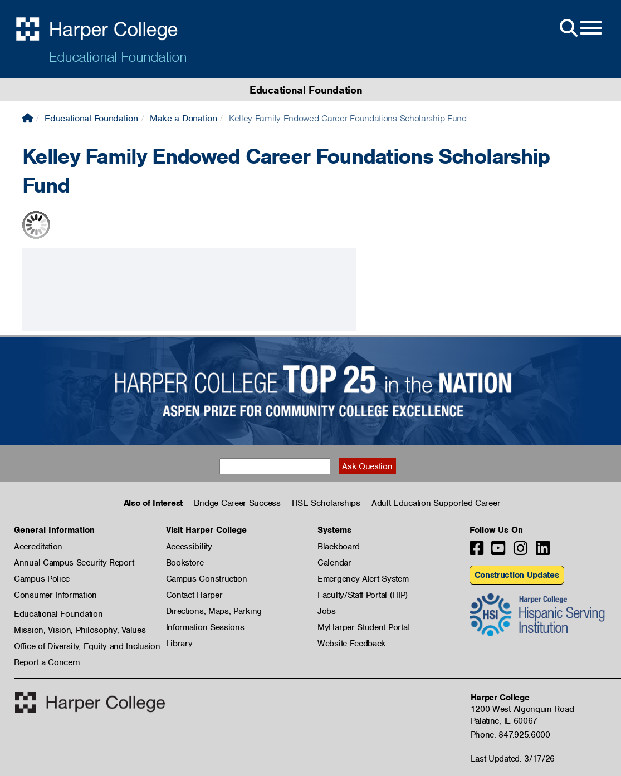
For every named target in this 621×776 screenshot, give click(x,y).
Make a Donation (183, 118)
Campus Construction (206, 579)
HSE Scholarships (326, 503)
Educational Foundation (117, 57)
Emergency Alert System (362, 579)
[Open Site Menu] (579, 28)
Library (179, 643)
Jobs (326, 611)
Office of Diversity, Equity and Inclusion (87, 646)
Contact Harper (194, 595)
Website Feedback (351, 643)
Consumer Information (55, 595)
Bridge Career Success (237, 503)
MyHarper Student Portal (363, 627)
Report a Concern (47, 662)
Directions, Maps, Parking (214, 611)
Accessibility (189, 546)
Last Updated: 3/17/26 (513, 758)
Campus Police (42, 579)
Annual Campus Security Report (74, 562)
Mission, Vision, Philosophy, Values (80, 630)
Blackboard (338, 546)
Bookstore (185, 562)
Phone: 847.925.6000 (510, 734)
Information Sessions (205, 627)
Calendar (334, 562)
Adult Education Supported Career (435, 503)
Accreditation (38, 546)
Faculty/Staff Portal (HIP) (362, 595)
